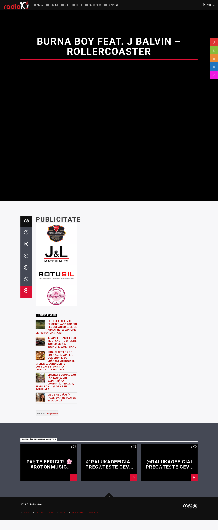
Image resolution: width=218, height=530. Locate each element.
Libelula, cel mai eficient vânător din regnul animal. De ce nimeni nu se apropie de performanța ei (56, 417)
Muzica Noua (95, 5)
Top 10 (79, 5)
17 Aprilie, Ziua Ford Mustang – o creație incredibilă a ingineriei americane (62, 433)
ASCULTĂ (208, 5)
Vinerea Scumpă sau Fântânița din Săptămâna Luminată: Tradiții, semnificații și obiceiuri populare (56, 473)
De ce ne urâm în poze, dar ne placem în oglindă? (62, 488)
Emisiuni (54, 5)
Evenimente (113, 5)
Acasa (40, 5)
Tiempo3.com (52, 504)
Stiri (67, 5)
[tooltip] (214, 42)
